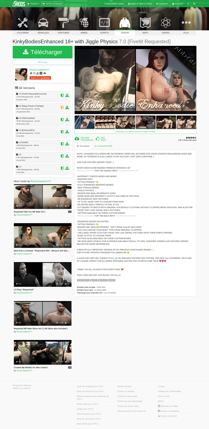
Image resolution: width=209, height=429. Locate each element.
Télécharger (42, 52)
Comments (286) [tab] (103, 146)
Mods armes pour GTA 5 (87, 404)
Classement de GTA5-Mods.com (131, 411)
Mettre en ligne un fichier (140, 4)
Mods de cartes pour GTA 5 (89, 419)
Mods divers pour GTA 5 (87, 424)
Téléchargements (87, 140)
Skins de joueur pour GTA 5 (89, 414)
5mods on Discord (167, 416)
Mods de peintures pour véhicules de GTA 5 (93, 397)
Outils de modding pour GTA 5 (90, 386)
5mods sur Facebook (168, 411)
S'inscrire (177, 4)
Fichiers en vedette (125, 391)
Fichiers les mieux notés (128, 406)
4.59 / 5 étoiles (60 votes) (187, 140)
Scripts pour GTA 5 (85, 409)
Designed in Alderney (22, 385)
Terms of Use (164, 396)
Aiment (103, 140)
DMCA (161, 401)
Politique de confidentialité (169, 391)
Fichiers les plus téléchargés (129, 401)
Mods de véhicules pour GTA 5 (90, 391)
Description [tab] (83, 146)
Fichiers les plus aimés (127, 396)
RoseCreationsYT (40, 69)
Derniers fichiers (124, 386)
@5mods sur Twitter (168, 406)
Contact (161, 386)
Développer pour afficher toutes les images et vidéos (135, 132)
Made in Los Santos (21, 388)
